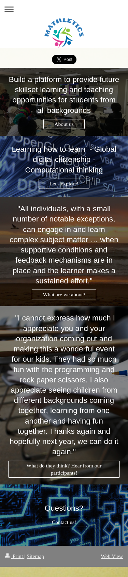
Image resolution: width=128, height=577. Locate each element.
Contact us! (64, 522)
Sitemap (35, 556)
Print (14, 556)
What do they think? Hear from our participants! (64, 469)
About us (64, 124)
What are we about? (64, 294)
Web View (112, 556)
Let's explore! (64, 183)
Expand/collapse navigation (64, 9)
